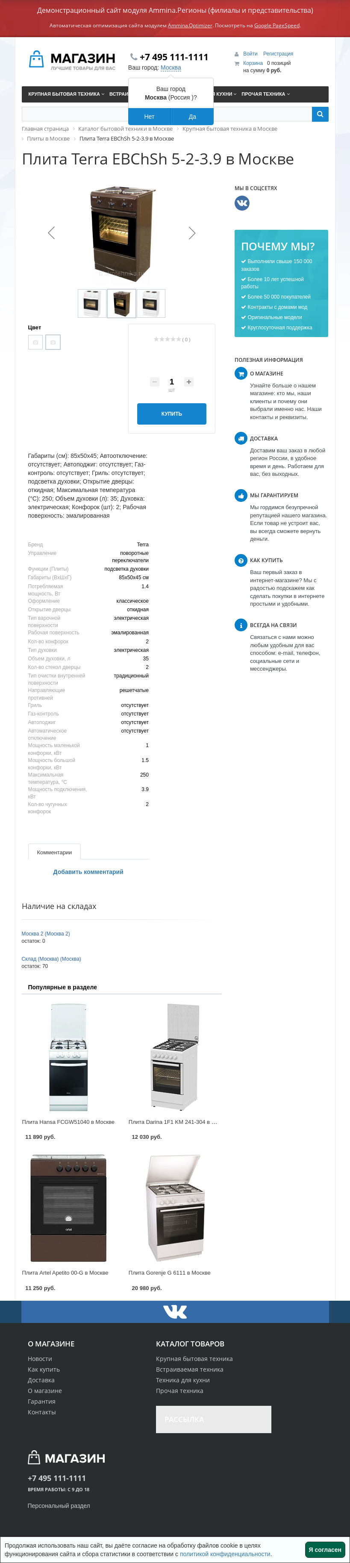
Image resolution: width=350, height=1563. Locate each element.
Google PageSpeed (277, 25)
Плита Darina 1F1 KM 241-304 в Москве (179, 1122)
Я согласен (325, 1549)
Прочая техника (179, 1391)
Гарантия (42, 1401)
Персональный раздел (59, 1505)
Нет (149, 116)
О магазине (45, 1391)
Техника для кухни (183, 1380)
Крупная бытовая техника (194, 1359)
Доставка (41, 1380)
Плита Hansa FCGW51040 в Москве (68, 1122)
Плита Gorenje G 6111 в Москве (170, 1273)
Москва (171, 67)
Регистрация (278, 54)
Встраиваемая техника (190, 1369)
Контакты (42, 1412)
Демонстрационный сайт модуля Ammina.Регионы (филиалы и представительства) (175, 10)
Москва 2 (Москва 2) (46, 934)
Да (192, 116)
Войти (251, 54)
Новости (40, 1359)
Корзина (253, 63)
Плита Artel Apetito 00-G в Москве (65, 1273)
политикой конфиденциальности (225, 1554)
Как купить (44, 1369)
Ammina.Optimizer (190, 25)
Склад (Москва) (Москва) (51, 959)
